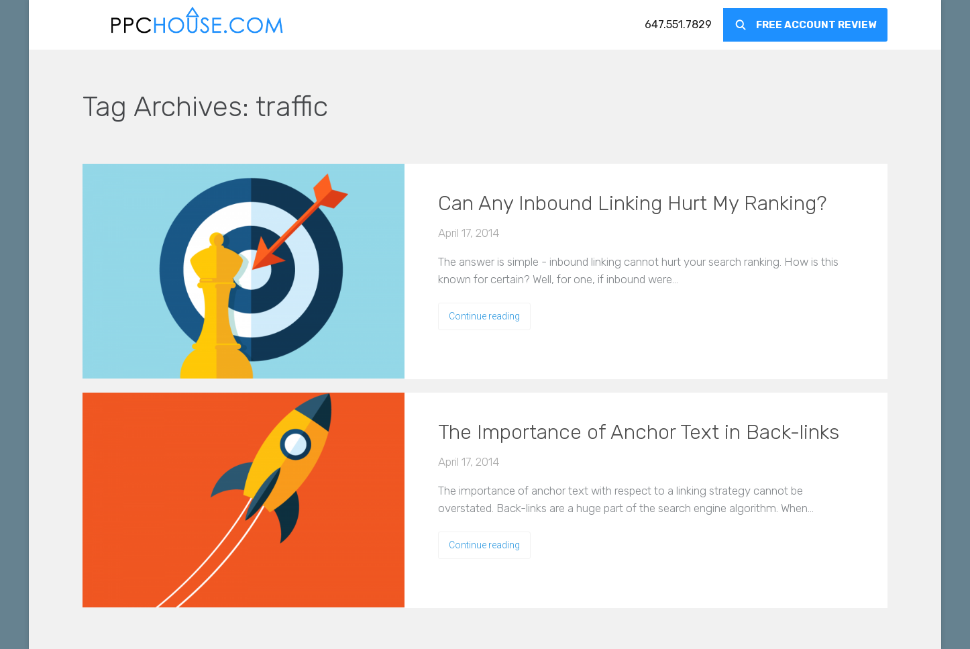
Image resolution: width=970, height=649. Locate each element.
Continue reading (484, 316)
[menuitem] (678, 25)
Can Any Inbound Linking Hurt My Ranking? (632, 203)
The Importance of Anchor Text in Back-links (638, 432)
